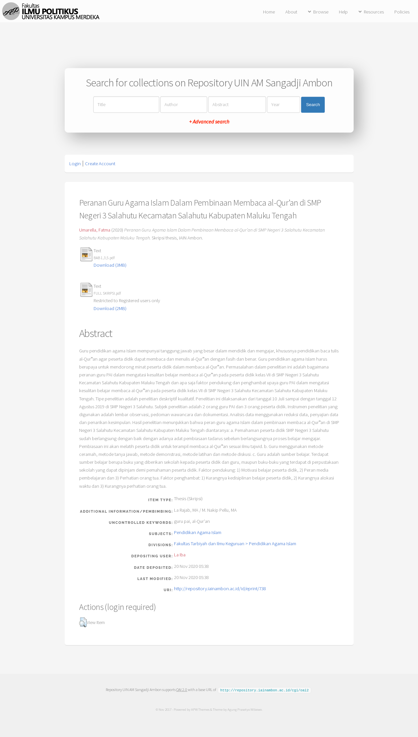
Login (75, 164)
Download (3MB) (110, 265)
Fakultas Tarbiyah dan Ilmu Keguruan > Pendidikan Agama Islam (235, 544)
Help (343, 12)
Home (269, 12)
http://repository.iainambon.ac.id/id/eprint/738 (220, 589)
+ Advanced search (209, 122)
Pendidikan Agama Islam (197, 532)
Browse (320, 12)
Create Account (100, 164)
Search (313, 104)
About (291, 12)
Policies (401, 12)
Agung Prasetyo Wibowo (245, 709)
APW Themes (200, 709)
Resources (374, 12)
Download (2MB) (110, 308)
